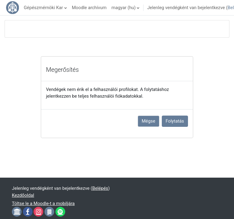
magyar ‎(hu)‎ (124, 7)
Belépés (100, 188)
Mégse (148, 121)
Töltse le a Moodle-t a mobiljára (43, 203)
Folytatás (175, 121)
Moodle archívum (89, 7)
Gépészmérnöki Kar (43, 7)
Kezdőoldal (23, 195)
